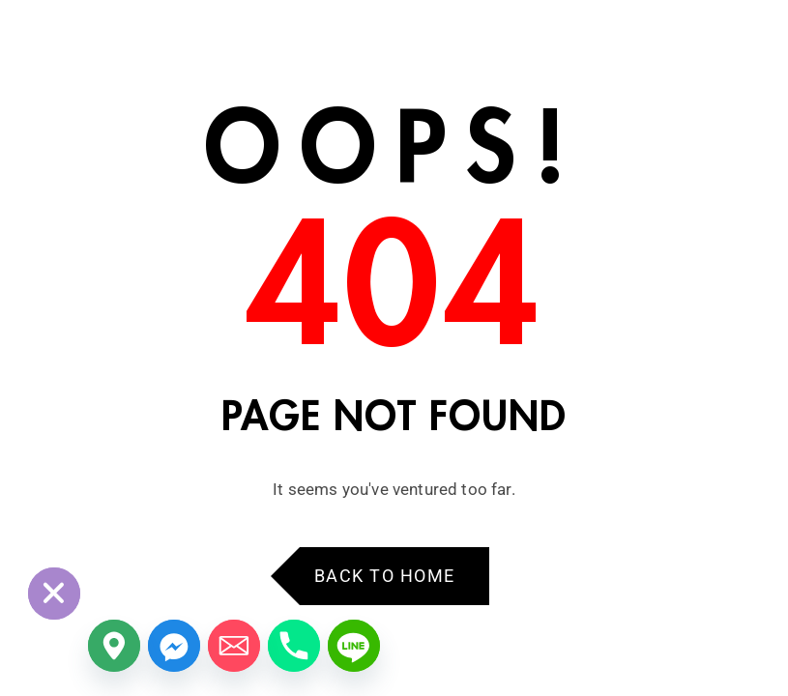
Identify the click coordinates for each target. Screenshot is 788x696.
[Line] (354, 646)
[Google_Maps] (114, 646)
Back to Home (384, 576)
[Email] (234, 646)
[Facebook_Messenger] (174, 646)
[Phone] (294, 646)
